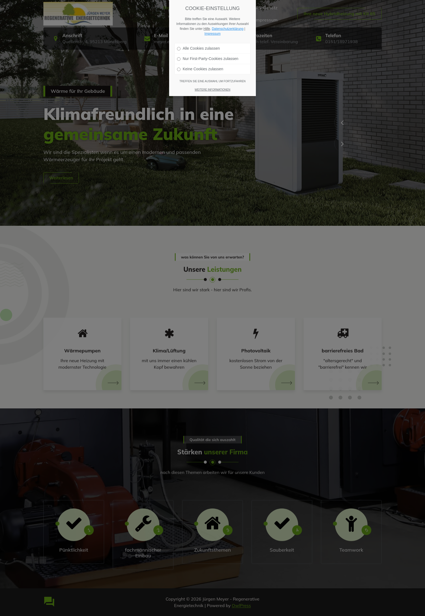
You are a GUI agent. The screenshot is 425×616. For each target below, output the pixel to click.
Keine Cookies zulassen (200, 69)
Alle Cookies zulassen (198, 48)
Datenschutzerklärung (227, 29)
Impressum (212, 34)
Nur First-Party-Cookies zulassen (207, 58)
